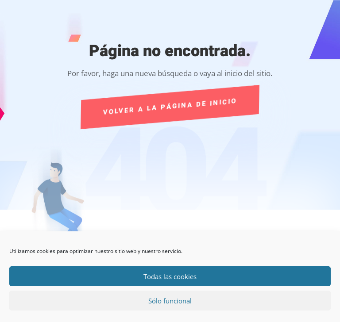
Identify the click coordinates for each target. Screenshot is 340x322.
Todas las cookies (170, 276)
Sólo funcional (170, 300)
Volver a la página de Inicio (170, 106)
